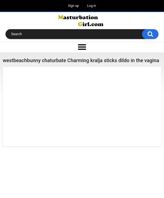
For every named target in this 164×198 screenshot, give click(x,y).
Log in (91, 6)
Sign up (73, 6)
